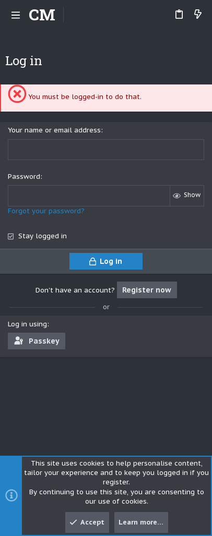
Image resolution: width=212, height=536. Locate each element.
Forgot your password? (46, 210)
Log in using (27, 324)
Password (24, 176)
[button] (15, 14)
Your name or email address (54, 130)
